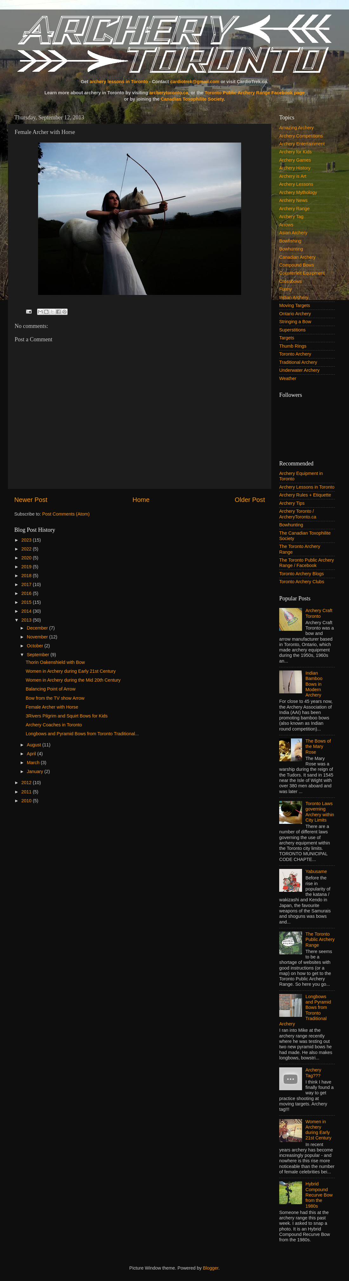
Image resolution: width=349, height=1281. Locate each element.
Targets (286, 337)
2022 (27, 548)
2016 (27, 593)
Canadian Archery (297, 257)
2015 (27, 602)
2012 (27, 782)
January (35, 771)
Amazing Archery (296, 127)
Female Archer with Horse (52, 707)
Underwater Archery (299, 370)
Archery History (294, 167)
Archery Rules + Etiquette (305, 494)
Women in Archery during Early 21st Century (71, 671)
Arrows (286, 224)
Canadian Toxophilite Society (192, 99)
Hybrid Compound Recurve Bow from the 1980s (319, 1194)
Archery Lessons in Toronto (306, 487)
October (35, 645)
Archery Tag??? (313, 1072)
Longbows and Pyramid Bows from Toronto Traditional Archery (305, 1010)
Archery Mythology (298, 192)
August (35, 744)
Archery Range (294, 208)
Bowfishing (290, 241)
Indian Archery (293, 297)
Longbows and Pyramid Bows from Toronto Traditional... (82, 733)
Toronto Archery (295, 354)
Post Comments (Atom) (66, 514)
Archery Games (295, 160)
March (34, 762)
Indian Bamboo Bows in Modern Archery (314, 684)
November (38, 636)
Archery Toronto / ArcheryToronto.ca (297, 514)
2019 (27, 566)
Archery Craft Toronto (319, 613)
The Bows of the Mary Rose (318, 746)
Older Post (250, 499)
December (38, 627)
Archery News (293, 200)
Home (141, 499)
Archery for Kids (295, 151)
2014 (27, 611)
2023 (27, 540)
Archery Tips (292, 503)
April (32, 753)
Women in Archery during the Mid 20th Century (73, 680)
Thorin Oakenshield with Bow (55, 662)
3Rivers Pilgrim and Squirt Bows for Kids (67, 715)
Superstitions (292, 329)
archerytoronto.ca (168, 92)
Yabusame (316, 871)
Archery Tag (291, 216)
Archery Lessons (296, 184)
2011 (27, 791)
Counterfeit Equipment (302, 273)
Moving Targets (294, 305)
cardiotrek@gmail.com (194, 81)
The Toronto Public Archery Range (320, 939)
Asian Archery (293, 232)
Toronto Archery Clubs (301, 581)
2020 (27, 557)
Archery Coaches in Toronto (54, 724)
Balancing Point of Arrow (51, 688)
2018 (27, 575)
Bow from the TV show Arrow (55, 698)
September (38, 654)
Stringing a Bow (295, 321)
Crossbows (290, 281)
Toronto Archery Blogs (301, 573)
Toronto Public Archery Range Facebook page (255, 92)
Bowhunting (291, 248)
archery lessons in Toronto (118, 81)
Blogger (211, 1268)
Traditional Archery (298, 362)
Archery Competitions (301, 135)
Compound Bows (296, 265)
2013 (27, 620)
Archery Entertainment (302, 143)
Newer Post (30, 499)
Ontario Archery (295, 313)
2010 (27, 800)
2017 (27, 584)
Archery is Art (292, 176)
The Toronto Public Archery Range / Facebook (306, 562)
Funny (285, 289)
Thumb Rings (292, 346)
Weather (287, 378)
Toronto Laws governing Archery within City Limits (320, 812)
